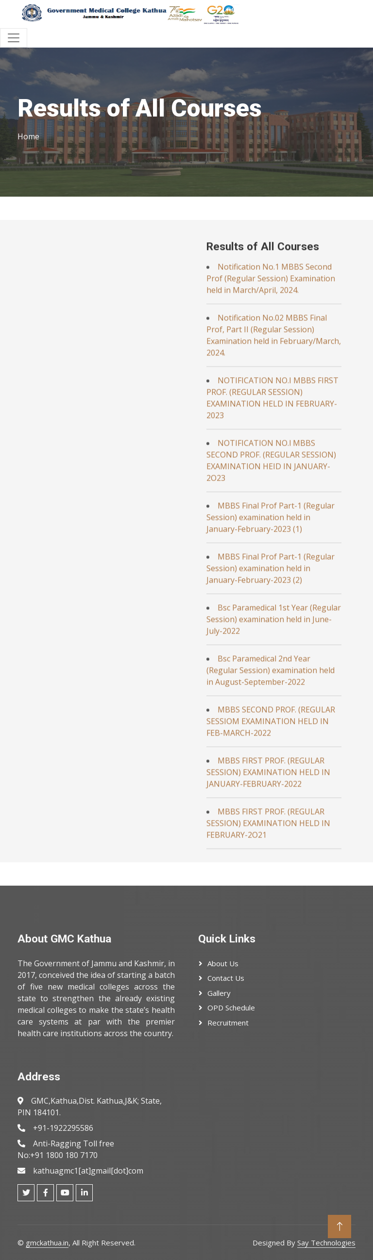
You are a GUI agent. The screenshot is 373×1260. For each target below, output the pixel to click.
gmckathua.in (47, 1242)
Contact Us (225, 978)
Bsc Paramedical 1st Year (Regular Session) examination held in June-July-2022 (273, 786)
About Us (222, 963)
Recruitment (228, 1022)
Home (28, 136)
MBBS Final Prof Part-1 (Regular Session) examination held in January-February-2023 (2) (270, 735)
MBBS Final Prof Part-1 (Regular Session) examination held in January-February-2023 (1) (270, 684)
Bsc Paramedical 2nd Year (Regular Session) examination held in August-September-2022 (270, 837)
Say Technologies (326, 1242)
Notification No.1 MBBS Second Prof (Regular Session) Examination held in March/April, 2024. (270, 445)
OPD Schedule (231, 1007)
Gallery (219, 993)
